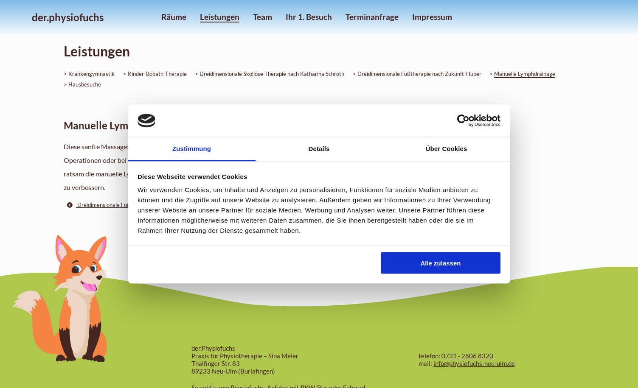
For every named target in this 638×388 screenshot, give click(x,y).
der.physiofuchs (68, 17)
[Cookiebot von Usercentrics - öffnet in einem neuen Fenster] (463, 120)
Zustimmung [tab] (191, 148)
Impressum (432, 17)
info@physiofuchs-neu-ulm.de (474, 363)
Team (262, 17)
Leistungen (219, 17)
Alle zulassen (440, 262)
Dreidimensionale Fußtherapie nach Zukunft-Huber (419, 73)
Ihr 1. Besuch (309, 17)
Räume (173, 17)
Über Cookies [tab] (446, 148)
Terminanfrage (372, 17)
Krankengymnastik (91, 73)
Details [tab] (319, 148)
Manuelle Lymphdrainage (524, 73)
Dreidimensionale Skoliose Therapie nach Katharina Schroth (272, 73)
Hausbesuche (84, 84)
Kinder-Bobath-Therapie (157, 73)
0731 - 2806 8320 (467, 356)
